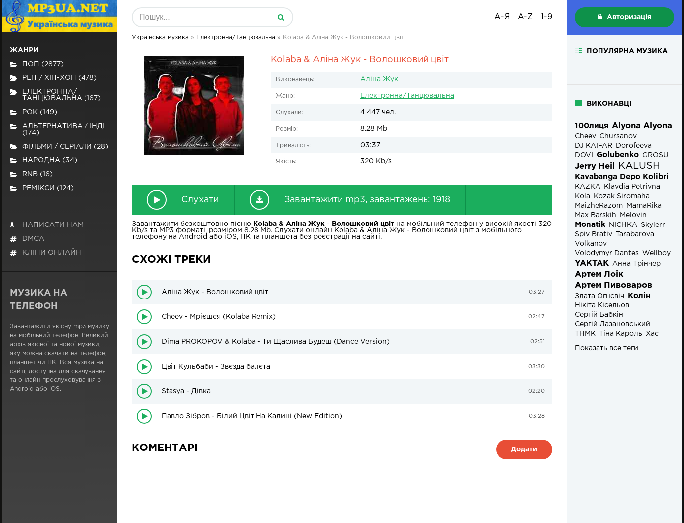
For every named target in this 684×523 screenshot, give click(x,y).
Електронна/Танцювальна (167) (55, 95)
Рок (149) (33, 112)
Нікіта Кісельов (602, 305)
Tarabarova (635, 234)
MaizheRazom (599, 206)
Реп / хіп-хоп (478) (53, 78)
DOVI (584, 155)
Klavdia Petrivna (632, 187)
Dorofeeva (634, 146)
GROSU (655, 155)
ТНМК (585, 334)
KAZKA (587, 187)
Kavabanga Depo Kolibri (622, 177)
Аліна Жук (379, 79)
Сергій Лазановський (612, 324)
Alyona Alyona (642, 126)
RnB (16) (31, 174)
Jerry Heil (595, 166)
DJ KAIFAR (593, 146)
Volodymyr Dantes (607, 253)
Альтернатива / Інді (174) (57, 129)
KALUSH (639, 166)
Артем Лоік (599, 274)
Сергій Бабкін (599, 315)
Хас (652, 334)
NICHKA (623, 225)
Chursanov (618, 136)
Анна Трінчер (636, 264)
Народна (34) (43, 160)
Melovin (633, 215)
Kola (582, 196)
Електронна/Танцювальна (407, 96)
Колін (639, 296)
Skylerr (653, 225)
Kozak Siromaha (622, 196)
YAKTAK (592, 263)
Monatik (590, 225)
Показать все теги (606, 348)
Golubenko (618, 155)
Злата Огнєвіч (599, 296)
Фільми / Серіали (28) (59, 147)
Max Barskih (595, 215)
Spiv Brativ (593, 234)
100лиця (591, 126)
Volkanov (591, 244)
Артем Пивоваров (613, 285)
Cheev (585, 136)
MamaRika (644, 206)
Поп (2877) (37, 64)
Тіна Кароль (620, 334)
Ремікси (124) (42, 188)
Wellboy (656, 253)
